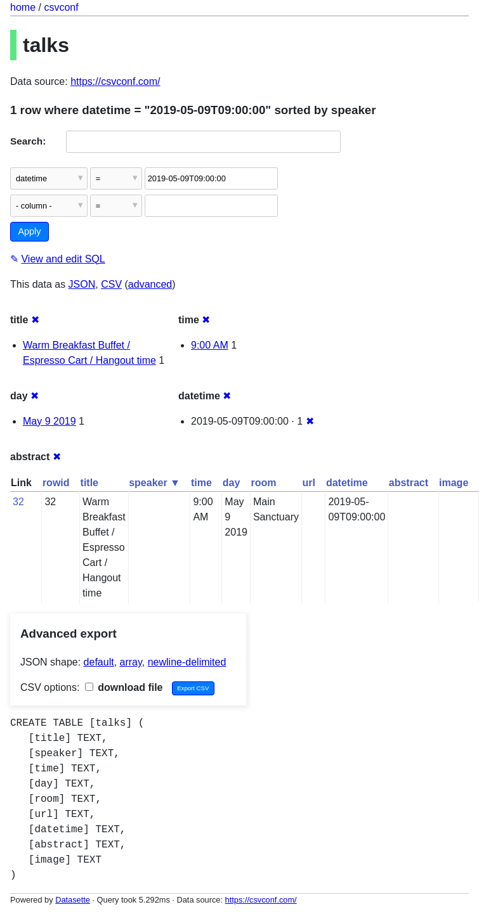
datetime (347, 482)
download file (124, 687)
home (23, 7)
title (89, 482)
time (201, 482)
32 (18, 501)
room (263, 482)
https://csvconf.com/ (115, 81)
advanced (150, 284)
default (99, 662)
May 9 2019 (49, 421)
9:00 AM (209, 345)
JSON (82, 284)
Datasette (72, 899)
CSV (111, 284)
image (453, 482)
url (308, 482)
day (231, 482)
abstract (408, 482)
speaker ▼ (154, 482)
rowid (56, 482)
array (131, 662)
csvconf (61, 7)
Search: (28, 141)
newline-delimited (187, 662)
